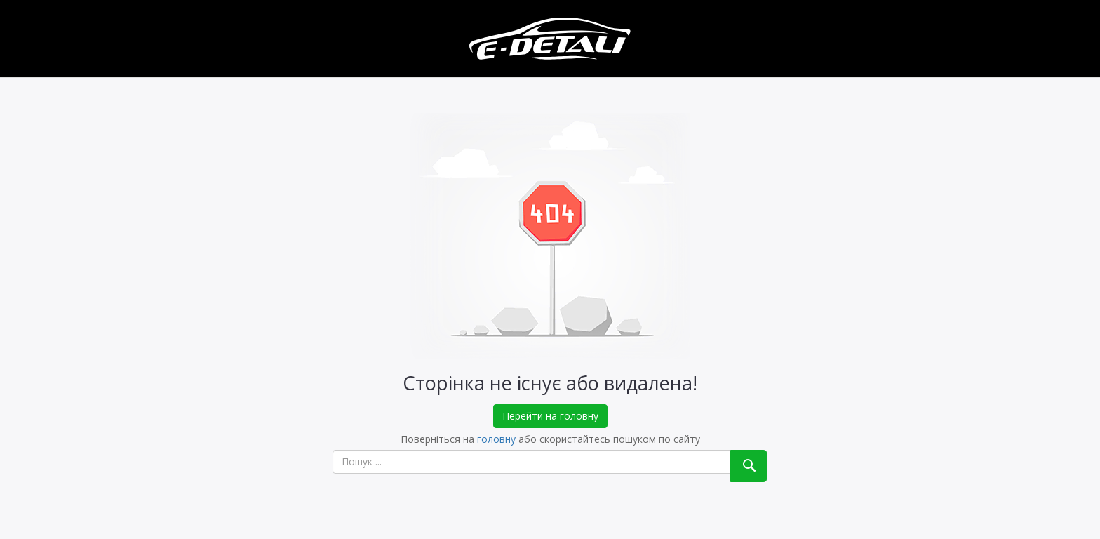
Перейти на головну (550, 415)
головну (496, 439)
